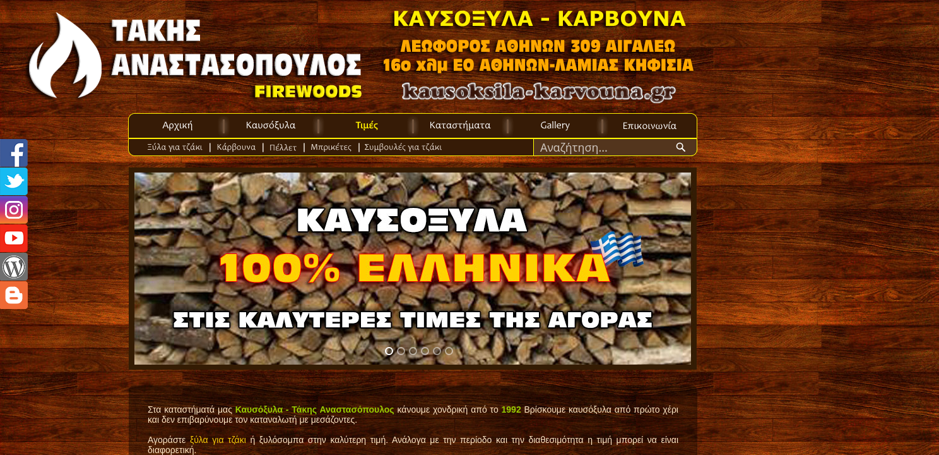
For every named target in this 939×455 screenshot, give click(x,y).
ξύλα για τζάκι (218, 440)
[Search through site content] (604, 147)
